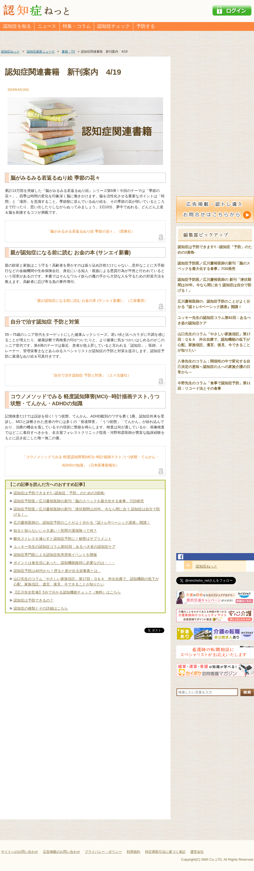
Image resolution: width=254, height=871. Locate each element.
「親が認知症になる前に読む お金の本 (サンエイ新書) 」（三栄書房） (91, 300)
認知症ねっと (206, 566)
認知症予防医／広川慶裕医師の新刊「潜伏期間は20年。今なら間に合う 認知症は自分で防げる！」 (86, 512)
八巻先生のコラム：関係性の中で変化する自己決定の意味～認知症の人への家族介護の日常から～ (214, 366)
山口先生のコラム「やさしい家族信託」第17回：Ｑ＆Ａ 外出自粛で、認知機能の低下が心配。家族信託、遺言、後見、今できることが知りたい (86, 581)
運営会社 (197, 852)
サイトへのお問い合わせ (19, 852)
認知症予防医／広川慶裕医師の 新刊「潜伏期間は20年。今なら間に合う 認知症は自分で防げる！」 (214, 284)
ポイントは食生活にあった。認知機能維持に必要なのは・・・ (64, 563)
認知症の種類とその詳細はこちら (40, 608)
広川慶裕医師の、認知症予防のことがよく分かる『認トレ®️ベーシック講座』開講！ (81, 522)
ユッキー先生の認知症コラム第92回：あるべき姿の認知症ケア (64, 547)
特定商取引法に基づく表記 (165, 852)
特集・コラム (77, 26)
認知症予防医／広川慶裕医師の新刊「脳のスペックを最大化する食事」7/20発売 (78, 501)
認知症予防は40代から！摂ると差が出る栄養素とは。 (57, 571)
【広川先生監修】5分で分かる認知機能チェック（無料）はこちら (67, 592)
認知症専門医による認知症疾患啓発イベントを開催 (55, 555)
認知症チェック (113, 26)
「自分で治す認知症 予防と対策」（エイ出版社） (90, 375)
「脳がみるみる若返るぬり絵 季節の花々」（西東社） (91, 231)
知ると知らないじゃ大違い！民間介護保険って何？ (55, 530)
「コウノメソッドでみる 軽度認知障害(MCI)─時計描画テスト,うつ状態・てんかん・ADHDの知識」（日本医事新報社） (90, 461)
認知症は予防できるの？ (33, 600)
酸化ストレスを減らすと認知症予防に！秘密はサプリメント (62, 538)
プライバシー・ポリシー (103, 852)
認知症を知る (17, 26)
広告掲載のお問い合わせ (61, 852)
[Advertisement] (85, 688)
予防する (145, 26)
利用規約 (133, 852)
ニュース (47, 26)
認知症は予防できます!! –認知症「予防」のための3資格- (59, 493)
